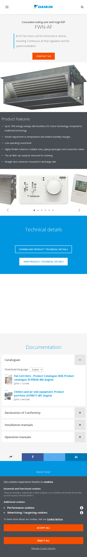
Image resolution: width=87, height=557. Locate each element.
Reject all (43, 540)
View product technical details (43, 261)
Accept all (43, 527)
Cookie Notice (55, 519)
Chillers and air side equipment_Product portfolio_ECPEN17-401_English (39, 393)
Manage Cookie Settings (43, 548)
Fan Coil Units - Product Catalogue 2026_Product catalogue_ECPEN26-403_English (44, 377)
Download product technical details (43, 249)
